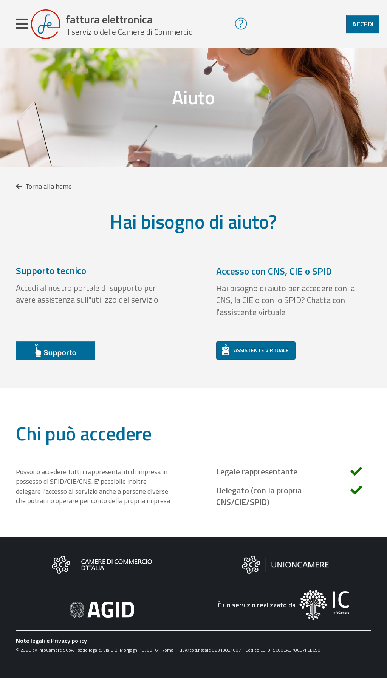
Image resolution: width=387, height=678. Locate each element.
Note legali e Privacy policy (51, 640)
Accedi (362, 24)
